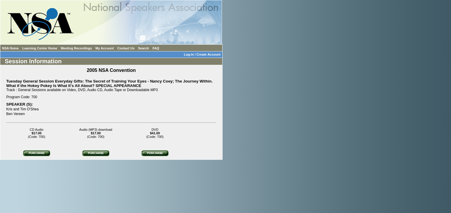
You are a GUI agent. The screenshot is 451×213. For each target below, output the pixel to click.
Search (143, 48)
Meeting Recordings (76, 48)
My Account (105, 48)
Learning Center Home (39, 48)
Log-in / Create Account (203, 54)
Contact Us (125, 48)
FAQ (155, 48)
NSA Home (10, 48)
